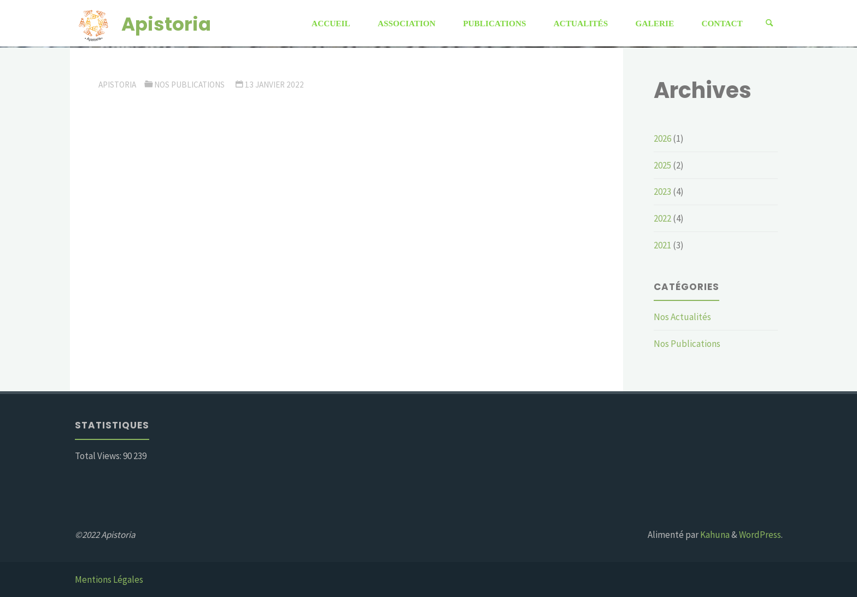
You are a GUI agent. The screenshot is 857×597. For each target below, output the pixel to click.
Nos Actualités (682, 317)
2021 (662, 245)
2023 (662, 192)
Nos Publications (189, 84)
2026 (662, 138)
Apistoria (166, 23)
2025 (662, 165)
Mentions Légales (109, 579)
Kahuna (714, 535)
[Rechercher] (769, 23)
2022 (662, 218)
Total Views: (99, 456)
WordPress (760, 535)
